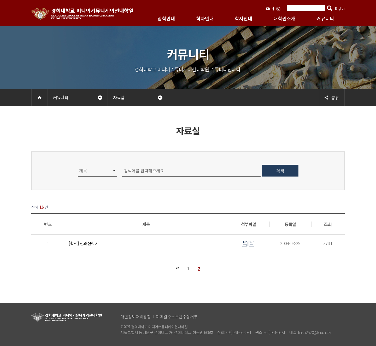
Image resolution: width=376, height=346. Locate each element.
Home (40, 97)
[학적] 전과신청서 (83, 243)
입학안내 (166, 18)
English (340, 8)
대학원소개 (284, 18)
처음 (177, 268)
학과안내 (205, 18)
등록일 (290, 224)
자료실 (119, 97)
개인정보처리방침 (135, 316)
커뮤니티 (325, 18)
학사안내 (243, 18)
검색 (329, 8)
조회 (328, 224)
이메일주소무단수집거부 (177, 316)
